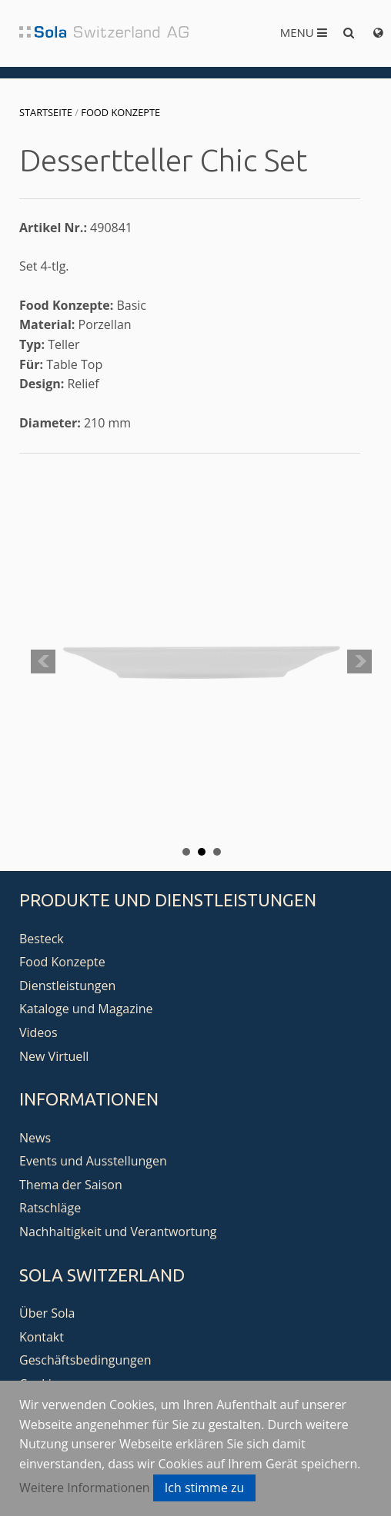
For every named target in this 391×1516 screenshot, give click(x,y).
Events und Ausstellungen (93, 1160)
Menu (303, 32)
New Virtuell (54, 1056)
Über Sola (47, 1313)
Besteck (41, 938)
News (35, 1137)
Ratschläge (50, 1207)
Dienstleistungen (67, 985)
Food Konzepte (120, 112)
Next (359, 662)
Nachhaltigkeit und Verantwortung (118, 1231)
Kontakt (41, 1336)
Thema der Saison (70, 1184)
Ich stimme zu (205, 1487)
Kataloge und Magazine (86, 1008)
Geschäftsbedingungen (85, 1359)
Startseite (45, 112)
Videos (38, 1032)
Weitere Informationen (84, 1487)
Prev (43, 662)
